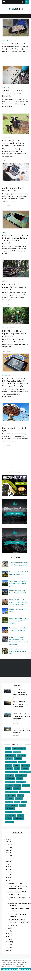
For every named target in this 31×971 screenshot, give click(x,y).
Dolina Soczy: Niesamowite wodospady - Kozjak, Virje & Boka (17, 651)
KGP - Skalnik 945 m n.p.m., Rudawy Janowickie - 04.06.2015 (15, 287)
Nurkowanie (10, 782)
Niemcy (20, 778)
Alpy (8, 748)
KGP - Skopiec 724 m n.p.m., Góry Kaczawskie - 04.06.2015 (14, 333)
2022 (8, 842)
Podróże (26, 785)
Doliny (16, 765)
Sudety (20, 795)
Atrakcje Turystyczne (19, 748)
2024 (8, 836)
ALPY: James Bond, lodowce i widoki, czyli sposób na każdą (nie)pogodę (21, 730)
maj (9, 928)
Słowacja (18, 798)
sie (9, 875)
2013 (8, 944)
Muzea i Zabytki (21, 775)
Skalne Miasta (24, 792)
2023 (8, 839)
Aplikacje (5, 184)
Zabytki (9, 818)
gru (9, 864)
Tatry (17, 802)
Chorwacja (18, 758)
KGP (3, 281)
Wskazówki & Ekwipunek (13, 812)
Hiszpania (25, 768)
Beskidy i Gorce (11, 755)
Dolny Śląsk (25, 765)
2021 (8, 845)
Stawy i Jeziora (10, 795)
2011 (8, 950)
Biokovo (9, 758)
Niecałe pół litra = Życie (13, 43)
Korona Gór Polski (11, 772)
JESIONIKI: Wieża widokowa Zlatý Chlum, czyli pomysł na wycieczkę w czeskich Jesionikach (21, 717)
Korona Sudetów (25, 772)
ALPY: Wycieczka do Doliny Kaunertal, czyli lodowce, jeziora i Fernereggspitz (21, 692)
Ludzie (4, 137)
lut (9, 936)
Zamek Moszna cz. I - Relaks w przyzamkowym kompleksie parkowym (18, 583)
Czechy (9, 765)
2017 (8, 855)
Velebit (22, 805)
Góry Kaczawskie (7, 327)
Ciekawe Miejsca (11, 762)
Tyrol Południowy (11, 805)
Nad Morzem (10, 778)
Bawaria (17, 752)
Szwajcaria (9, 798)
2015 (8, 861)
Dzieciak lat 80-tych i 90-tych (16, 925)
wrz (9, 872)
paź (9, 869)
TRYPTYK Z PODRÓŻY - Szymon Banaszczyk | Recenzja (13, 93)
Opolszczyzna (21, 782)
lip (9, 877)
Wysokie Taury (10, 815)
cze (9, 880)
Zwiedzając (10, 822)
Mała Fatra (10, 775)
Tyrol (24, 802)
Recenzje (17, 788)
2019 (8, 850)
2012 (8, 947)
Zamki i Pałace (18, 818)
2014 (8, 942)
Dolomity (9, 768)
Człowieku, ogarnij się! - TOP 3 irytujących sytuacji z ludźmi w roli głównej (14, 143)
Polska (8, 788)
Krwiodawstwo (6, 40)
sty (9, 939)
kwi (9, 931)
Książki (4, 87)
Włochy (20, 815)
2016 (8, 858)
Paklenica (9, 785)
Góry (17, 768)
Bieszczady (22, 755)
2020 (8, 847)
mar (9, 933)
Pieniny (18, 785)
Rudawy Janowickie (12, 792)
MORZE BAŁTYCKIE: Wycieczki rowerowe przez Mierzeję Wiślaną (20, 704)
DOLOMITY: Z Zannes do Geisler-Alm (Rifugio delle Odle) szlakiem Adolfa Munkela (18, 602)
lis (9, 866)
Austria (9, 752)
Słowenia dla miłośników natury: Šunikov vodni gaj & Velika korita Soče (19, 621)
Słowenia (9, 802)
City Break (22, 762)
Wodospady (10, 808)
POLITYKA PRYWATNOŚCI (10, 969)
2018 (8, 853)
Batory (4, 232)
